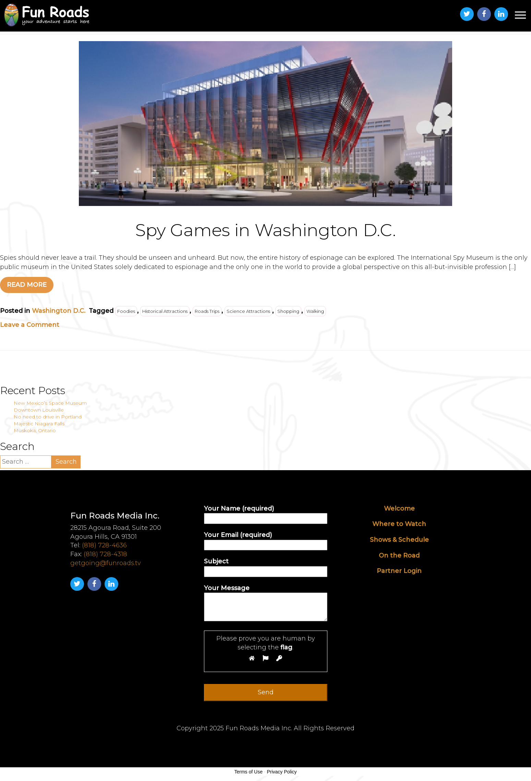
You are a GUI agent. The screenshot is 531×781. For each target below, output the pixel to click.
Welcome (399, 508)
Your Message (265, 603)
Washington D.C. (58, 311)
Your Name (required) (265, 513)
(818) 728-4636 (104, 545)
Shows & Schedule (399, 540)
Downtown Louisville (39, 410)
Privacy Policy (282, 771)
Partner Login (399, 571)
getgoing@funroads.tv (105, 563)
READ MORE (27, 285)
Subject (265, 566)
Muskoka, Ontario (35, 430)
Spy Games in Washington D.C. (265, 230)
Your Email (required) (265, 540)
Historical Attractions (165, 311)
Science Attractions (248, 311)
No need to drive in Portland (48, 417)
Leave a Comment (29, 325)
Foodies (126, 311)
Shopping (288, 311)
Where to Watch (399, 524)
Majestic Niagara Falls (39, 423)
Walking (315, 311)
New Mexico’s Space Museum (50, 403)
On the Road (399, 555)
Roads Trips (207, 311)
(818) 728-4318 (105, 554)
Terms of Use (248, 771)
